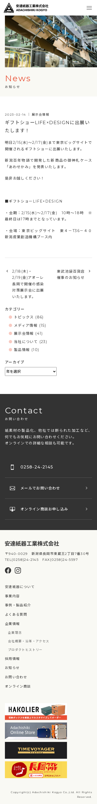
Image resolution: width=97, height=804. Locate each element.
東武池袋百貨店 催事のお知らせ (73, 274)
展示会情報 (24, 333)
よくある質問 (16, 614)
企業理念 (15, 633)
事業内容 (12, 596)
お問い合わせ (16, 677)
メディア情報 (26, 325)
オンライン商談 (18, 686)
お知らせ (12, 668)
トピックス (24, 317)
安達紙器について (20, 587)
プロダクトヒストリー (25, 650)
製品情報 (22, 349)
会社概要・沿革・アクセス (28, 641)
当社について (26, 341)
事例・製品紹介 (18, 605)
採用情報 (12, 659)
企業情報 (12, 624)
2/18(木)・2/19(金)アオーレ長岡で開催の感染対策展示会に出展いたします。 (28, 284)
